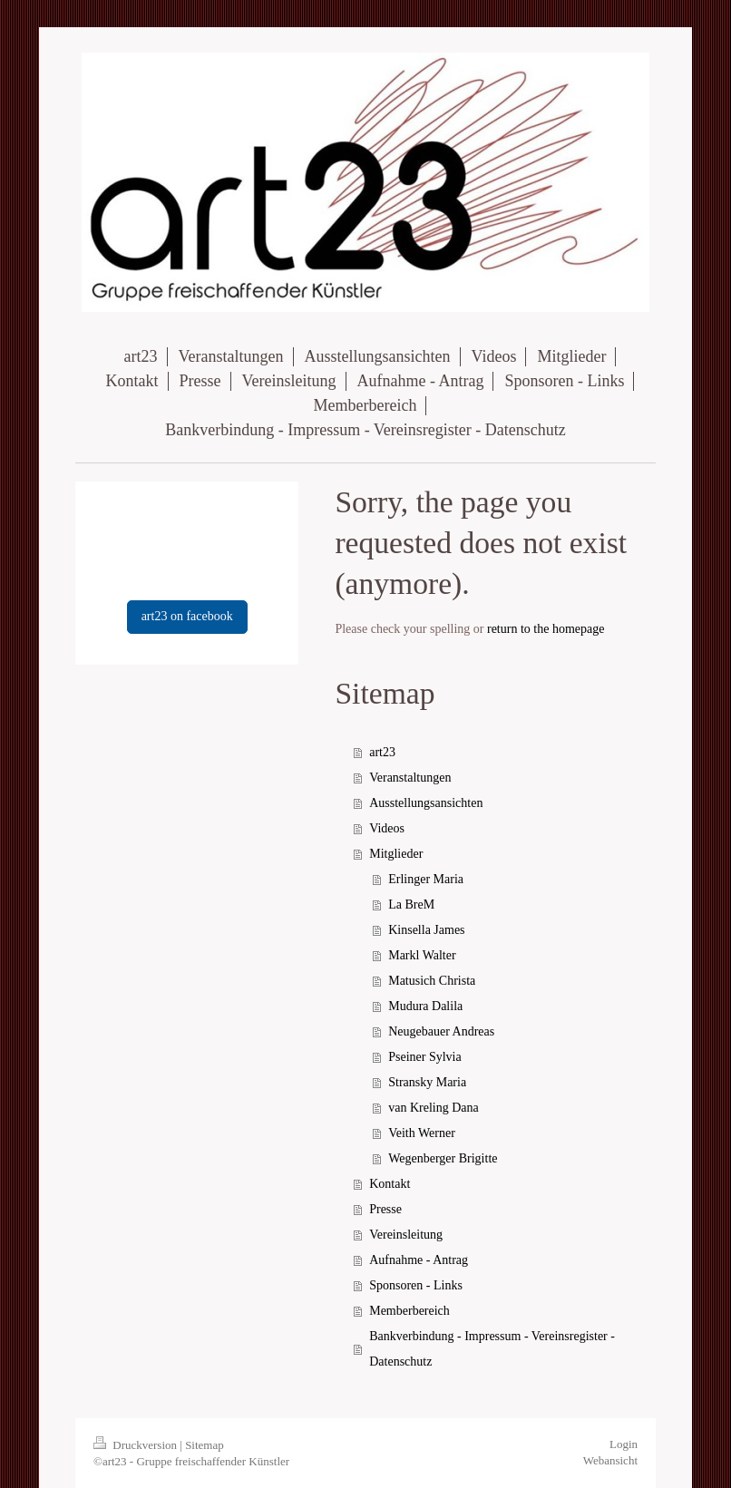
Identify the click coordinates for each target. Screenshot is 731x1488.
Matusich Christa (431, 980)
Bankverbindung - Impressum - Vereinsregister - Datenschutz (492, 1348)
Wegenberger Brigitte (442, 1158)
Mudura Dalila (425, 1006)
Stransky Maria (427, 1082)
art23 (382, 752)
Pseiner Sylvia (425, 1057)
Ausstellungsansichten (425, 803)
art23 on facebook (187, 616)
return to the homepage (545, 629)
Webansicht (610, 1460)
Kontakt (389, 1184)
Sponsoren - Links (416, 1285)
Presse (385, 1209)
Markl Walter (421, 955)
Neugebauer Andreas (441, 1031)
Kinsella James (426, 930)
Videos (386, 828)
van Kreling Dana (433, 1107)
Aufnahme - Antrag (418, 1260)
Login (623, 1444)
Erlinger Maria (425, 879)
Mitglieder (396, 854)
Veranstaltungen (410, 777)
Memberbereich (409, 1311)
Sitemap (204, 1445)
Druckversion (136, 1445)
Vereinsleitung (406, 1234)
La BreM (411, 904)
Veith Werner (421, 1133)
